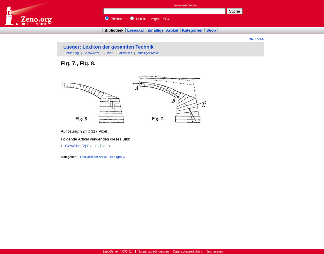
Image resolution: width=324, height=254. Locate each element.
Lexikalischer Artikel (94, 157)
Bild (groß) (117, 157)
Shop (211, 30)
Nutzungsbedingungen (153, 251)
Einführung (71, 53)
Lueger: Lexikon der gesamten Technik (108, 47)
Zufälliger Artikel (163, 30)
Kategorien (192, 30)
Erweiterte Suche (185, 5)
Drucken (257, 39)
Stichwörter (91, 53)
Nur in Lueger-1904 (150, 19)
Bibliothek (116, 19)
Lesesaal (135, 30)
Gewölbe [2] (75, 146)
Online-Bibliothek (28, 13)
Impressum (215, 251)
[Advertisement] (297, 13)
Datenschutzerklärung (188, 251)
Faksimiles (124, 53)
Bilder (108, 53)
